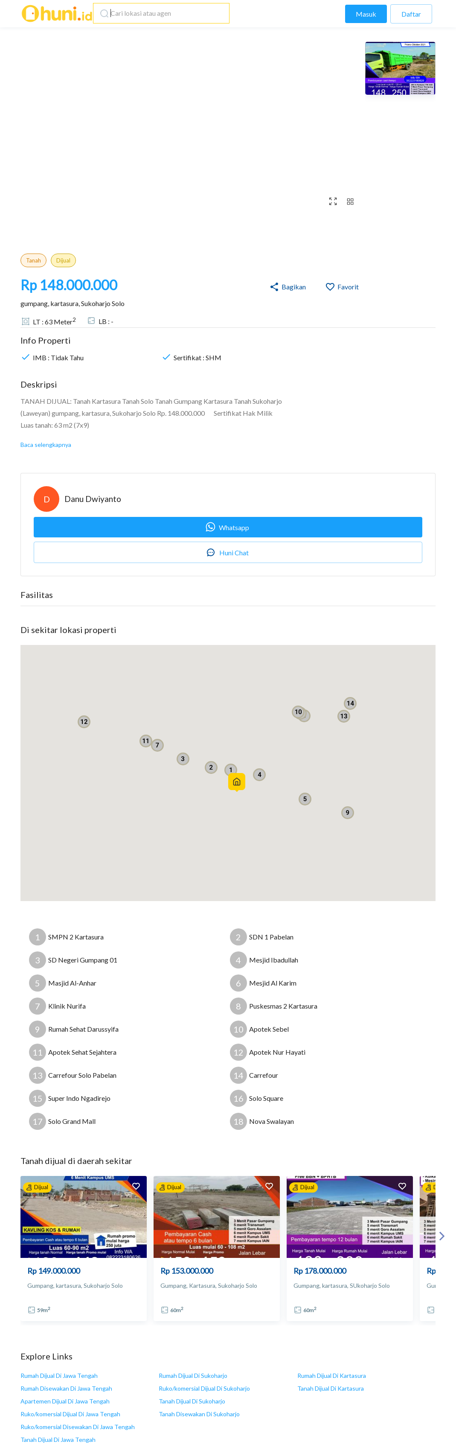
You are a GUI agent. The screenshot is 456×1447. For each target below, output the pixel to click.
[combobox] (159, 13)
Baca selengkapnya (45, 444)
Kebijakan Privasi (326, 1398)
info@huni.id (152, 1384)
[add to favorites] (136, 1187)
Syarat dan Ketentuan (332, 1384)
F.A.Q (309, 1412)
